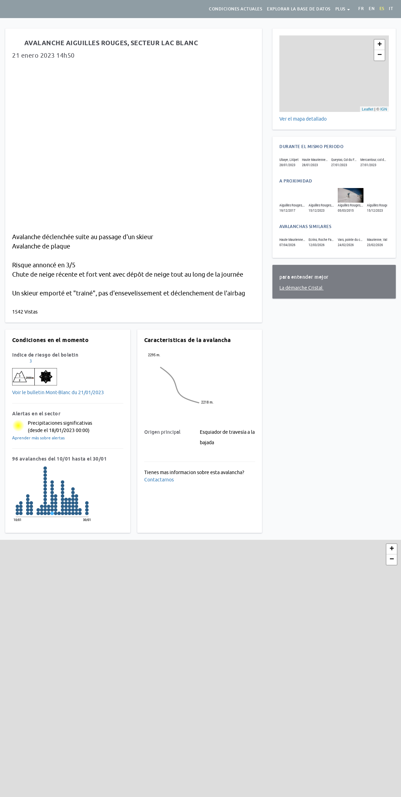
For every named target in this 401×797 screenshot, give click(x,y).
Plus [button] (342, 9)
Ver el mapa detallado (303, 119)
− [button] (379, 55)
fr (361, 8)
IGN (383, 109)
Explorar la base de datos (298, 9)
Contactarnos (159, 479)
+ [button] (379, 45)
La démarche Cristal (301, 288)
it (391, 8)
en (372, 8)
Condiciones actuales (235, 9)
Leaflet (367, 109)
